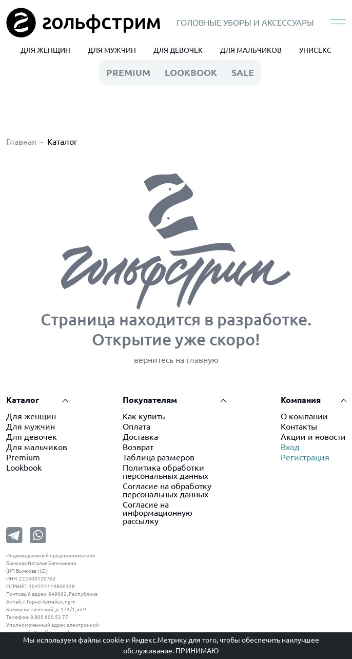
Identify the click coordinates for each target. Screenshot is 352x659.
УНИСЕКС (315, 50)
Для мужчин (30, 426)
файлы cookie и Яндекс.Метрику (132, 640)
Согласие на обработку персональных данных (167, 490)
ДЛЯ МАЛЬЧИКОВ (251, 50)
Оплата (136, 426)
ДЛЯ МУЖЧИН (112, 50)
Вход (290, 447)
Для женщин (31, 416)
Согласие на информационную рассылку (157, 513)
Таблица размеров (158, 457)
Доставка (140, 436)
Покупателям (150, 399)
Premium (23, 457)
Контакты (299, 426)
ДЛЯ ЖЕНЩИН (45, 50)
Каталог (62, 141)
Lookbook (24, 467)
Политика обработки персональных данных (165, 471)
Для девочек (31, 436)
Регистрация (305, 457)
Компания (301, 399)
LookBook (191, 72)
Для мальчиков (36, 447)
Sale (242, 72)
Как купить (144, 416)
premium (128, 72)
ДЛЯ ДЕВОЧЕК (178, 50)
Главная (21, 141)
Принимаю (197, 651)
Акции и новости (313, 436)
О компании (304, 416)
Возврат (138, 447)
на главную (197, 359)
